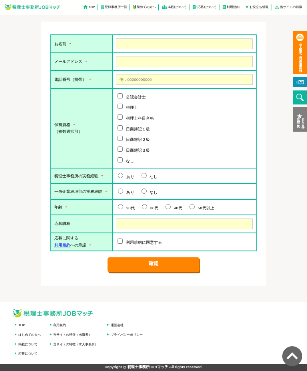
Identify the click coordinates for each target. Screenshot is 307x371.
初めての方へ (146, 7)
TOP (92, 7)
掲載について (177, 7)
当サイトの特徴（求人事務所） (75, 344)
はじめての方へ (29, 335)
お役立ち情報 (259, 7)
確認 (154, 264)
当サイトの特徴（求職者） (72, 335)
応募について (207, 7)
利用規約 (233, 7)
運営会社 (117, 325)
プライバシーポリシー (127, 335)
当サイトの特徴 (291, 7)
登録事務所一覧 (116, 7)
